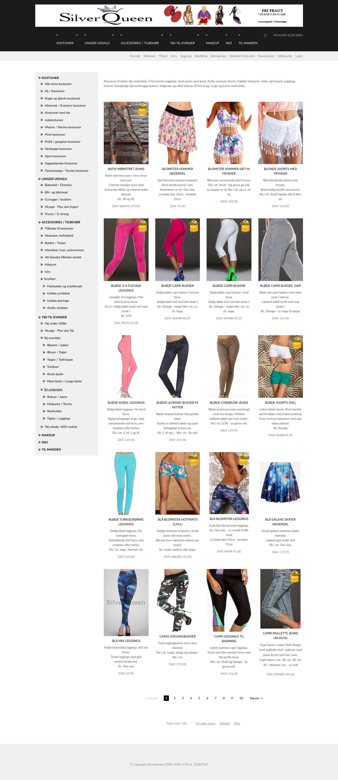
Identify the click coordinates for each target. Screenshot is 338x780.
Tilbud (163, 56)
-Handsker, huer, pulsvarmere (64, 250)
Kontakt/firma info (242, 56)
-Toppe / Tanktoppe (59, 359)
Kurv (174, 56)
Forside (135, 56)
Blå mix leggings (126, 641)
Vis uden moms (205, 723)
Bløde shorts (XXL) (280, 402)
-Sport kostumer (55, 156)
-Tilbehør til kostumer (58, 228)
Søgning (185, 56)
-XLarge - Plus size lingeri (61, 207)
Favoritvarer (266, 56)
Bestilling (201, 56)
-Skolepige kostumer (58, 149)
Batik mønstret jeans (126, 169)
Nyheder (149, 56)
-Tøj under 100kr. (55, 323)
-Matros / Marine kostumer (62, 127)
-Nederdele (54, 411)
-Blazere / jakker (57, 345)
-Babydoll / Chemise (58, 185)
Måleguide (285, 56)
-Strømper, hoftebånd (58, 235)
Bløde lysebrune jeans (229, 402)
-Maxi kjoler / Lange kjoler (64, 381)
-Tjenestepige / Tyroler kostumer (66, 170)
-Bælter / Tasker (55, 243)
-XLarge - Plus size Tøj (59, 330)
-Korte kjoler (54, 374)
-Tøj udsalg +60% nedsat (60, 426)
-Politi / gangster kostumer (62, 141)
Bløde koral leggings (126, 402)
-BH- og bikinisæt (56, 192)
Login (299, 56)
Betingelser (218, 56)
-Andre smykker (57, 308)
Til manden (247, 43)
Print (237, 723)
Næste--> (256, 698)
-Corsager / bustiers (57, 199)
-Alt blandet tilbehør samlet (62, 257)
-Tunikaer (52, 366)
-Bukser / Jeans (56, 397)
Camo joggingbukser (178, 636)
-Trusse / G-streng (56, 214)
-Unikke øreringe (57, 300)
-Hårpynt (50, 264)
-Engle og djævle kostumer (62, 98)
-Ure (47, 271)
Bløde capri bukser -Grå (280, 286)
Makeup (212, 43)
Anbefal (225, 723)
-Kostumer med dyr (57, 112)
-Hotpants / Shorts (59, 404)
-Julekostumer (53, 120)
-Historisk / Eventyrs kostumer (65, 105)
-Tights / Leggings (58, 418)
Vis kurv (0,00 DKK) (288, 35)
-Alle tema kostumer (58, 84)
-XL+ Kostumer (54, 91)
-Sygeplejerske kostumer (60, 163)
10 (241, 698)
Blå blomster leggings (229, 519)
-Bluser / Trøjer (56, 352)
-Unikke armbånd (58, 293)
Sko (229, 43)
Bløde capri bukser (177, 286)
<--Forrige (151, 698)
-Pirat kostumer (54, 134)
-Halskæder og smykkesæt (64, 286)
